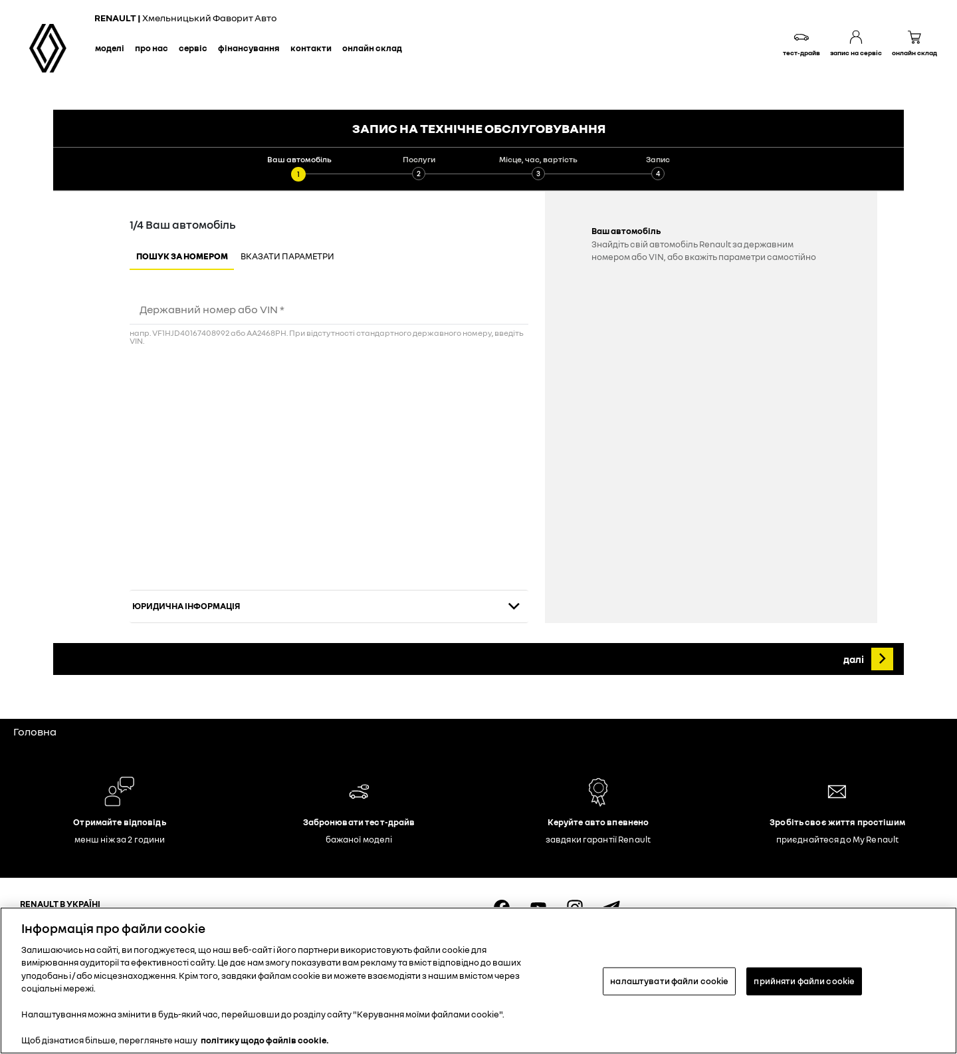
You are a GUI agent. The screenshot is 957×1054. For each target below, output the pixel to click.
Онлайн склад (372, 48)
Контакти (311, 48)
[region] (478, 980)
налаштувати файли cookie (669, 981)
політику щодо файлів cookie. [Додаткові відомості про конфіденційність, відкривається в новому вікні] (265, 1040)
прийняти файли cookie (804, 981)
